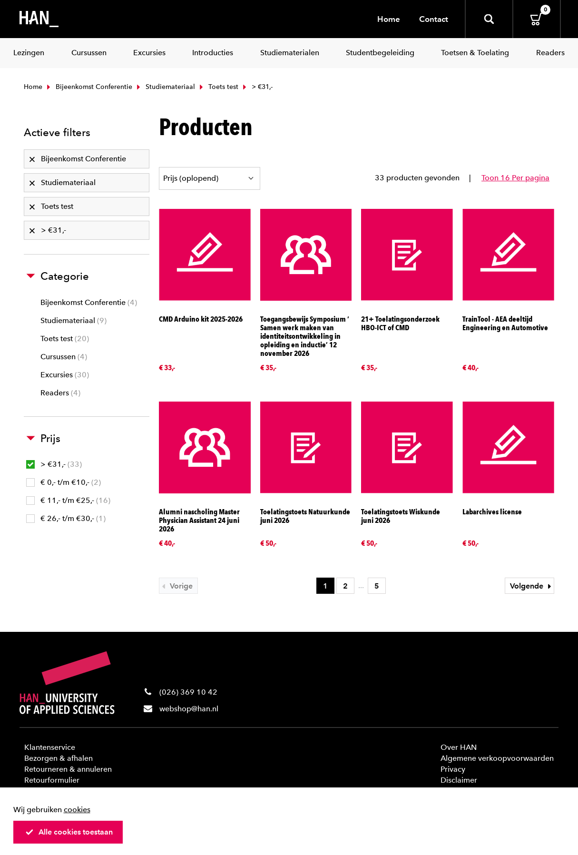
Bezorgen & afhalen (58, 758)
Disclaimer (459, 780)
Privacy (453, 769)
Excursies (64, 374)
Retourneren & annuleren (68, 769)
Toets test (217, 87)
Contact (433, 19)
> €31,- (54, 464)
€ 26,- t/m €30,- (66, 518)
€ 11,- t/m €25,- (68, 500)
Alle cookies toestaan (69, 831)
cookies (77, 809)
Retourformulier (51, 780)
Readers (60, 392)
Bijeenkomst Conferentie (88, 87)
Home (388, 19)
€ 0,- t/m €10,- (63, 482)
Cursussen (63, 356)
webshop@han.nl (188, 708)
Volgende (532, 585)
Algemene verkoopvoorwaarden (497, 758)
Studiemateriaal (165, 87)
